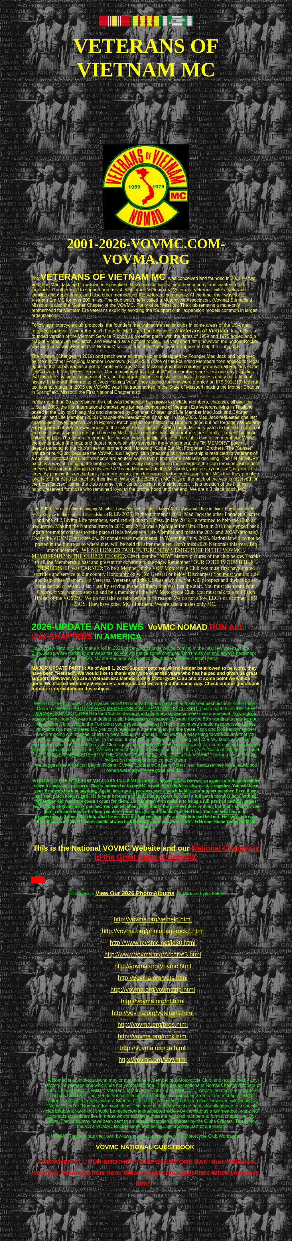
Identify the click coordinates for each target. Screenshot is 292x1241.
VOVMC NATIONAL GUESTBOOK (146, 1147)
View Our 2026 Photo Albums (135, 893)
